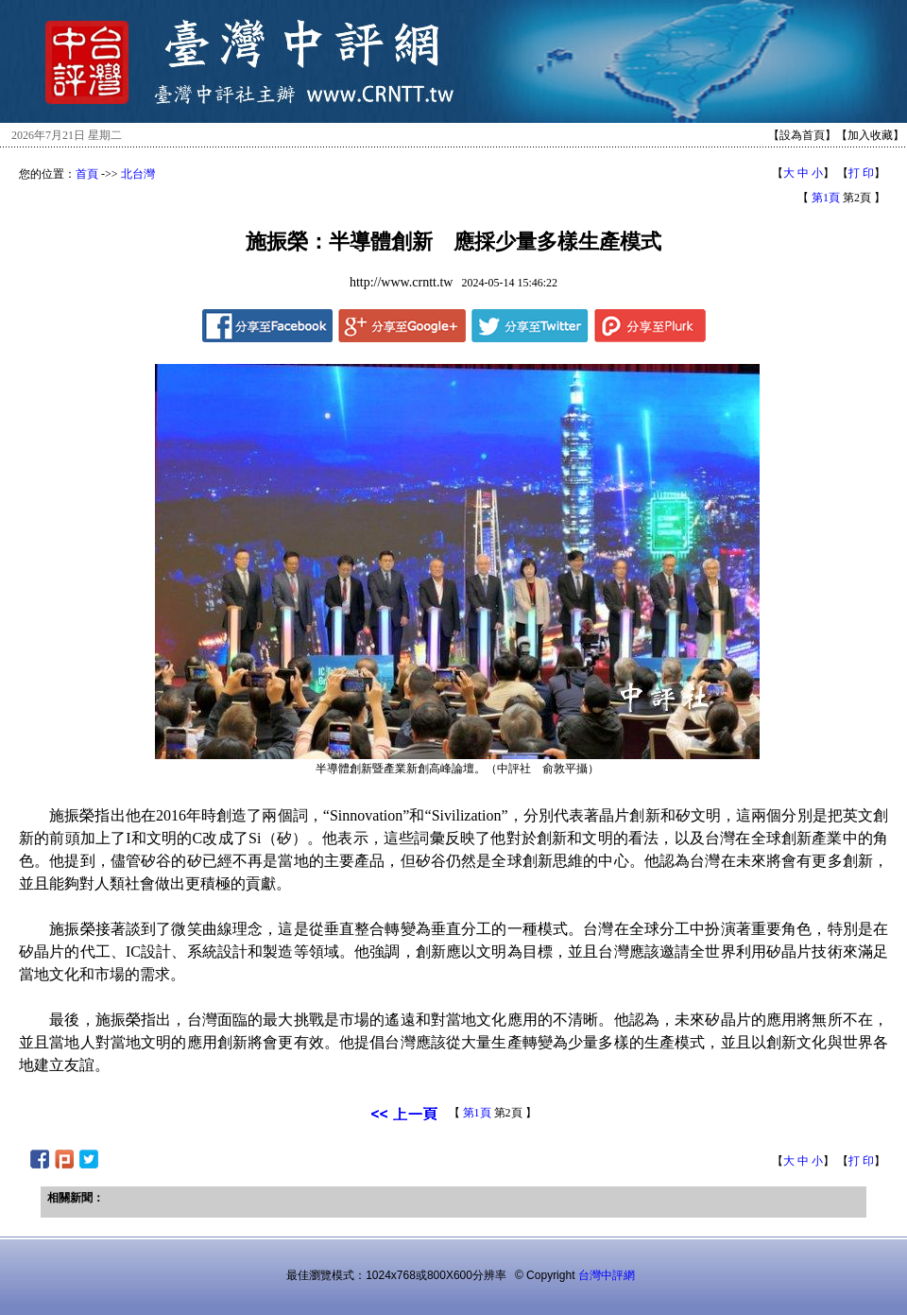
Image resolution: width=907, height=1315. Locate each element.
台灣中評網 (606, 1275)
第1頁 (826, 197)
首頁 (87, 174)
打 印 (861, 173)
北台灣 (138, 174)
